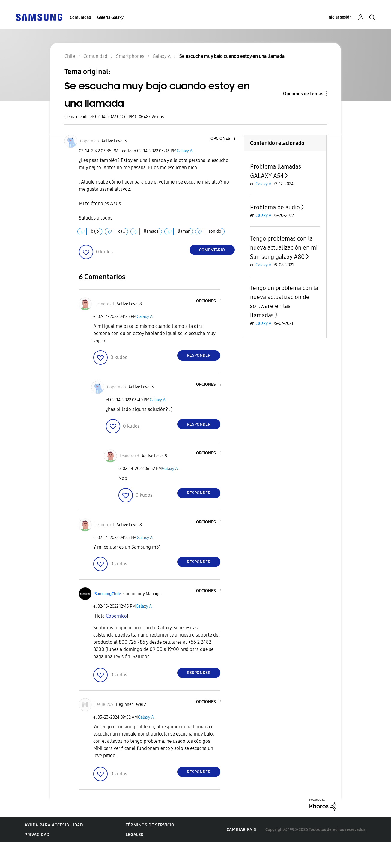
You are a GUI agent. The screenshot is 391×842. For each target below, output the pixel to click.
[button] (224, 139)
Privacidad (37, 834)
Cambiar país (241, 829)
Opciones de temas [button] (303, 94)
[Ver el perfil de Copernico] (89, 141)
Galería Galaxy (110, 17)
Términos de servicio (150, 825)
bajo (95, 231)
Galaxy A (185, 151)
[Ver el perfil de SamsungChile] (107, 593)
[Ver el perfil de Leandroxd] (104, 304)
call (121, 231)
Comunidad (80, 17)
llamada (151, 231)
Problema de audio (275, 207)
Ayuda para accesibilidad (54, 825)
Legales (135, 834)
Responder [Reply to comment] (198, 355)
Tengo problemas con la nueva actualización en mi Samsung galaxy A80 (284, 247)
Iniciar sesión (339, 17)
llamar (184, 231)
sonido (215, 231)
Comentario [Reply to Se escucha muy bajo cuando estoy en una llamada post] (212, 250)
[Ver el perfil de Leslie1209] (104, 704)
